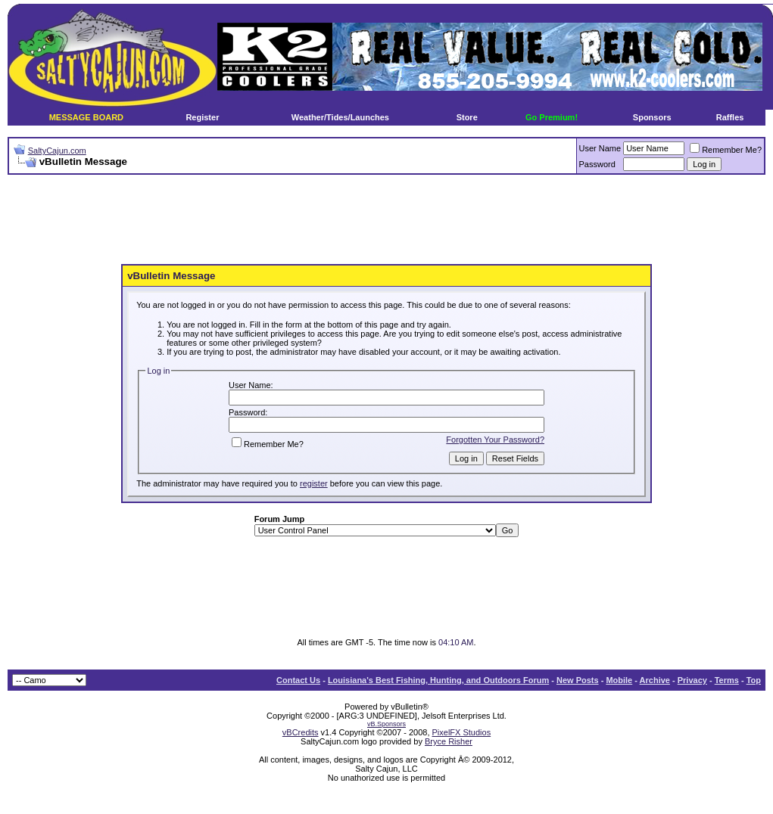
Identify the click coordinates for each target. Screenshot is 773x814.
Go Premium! (551, 117)
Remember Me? (726, 149)
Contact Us (298, 680)
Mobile (619, 680)
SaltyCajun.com (57, 150)
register (314, 483)
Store (467, 117)
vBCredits (300, 732)
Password (597, 164)
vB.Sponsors (386, 724)
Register (202, 117)
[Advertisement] (386, 220)
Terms (727, 680)
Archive (655, 680)
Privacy (692, 680)
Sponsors (652, 117)
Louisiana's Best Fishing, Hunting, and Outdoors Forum (438, 680)
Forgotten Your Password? (495, 439)
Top (754, 680)
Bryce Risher (448, 741)
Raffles (730, 117)
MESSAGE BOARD (86, 117)
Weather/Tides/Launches (340, 117)
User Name (600, 148)
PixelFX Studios (461, 732)
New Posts (577, 680)
